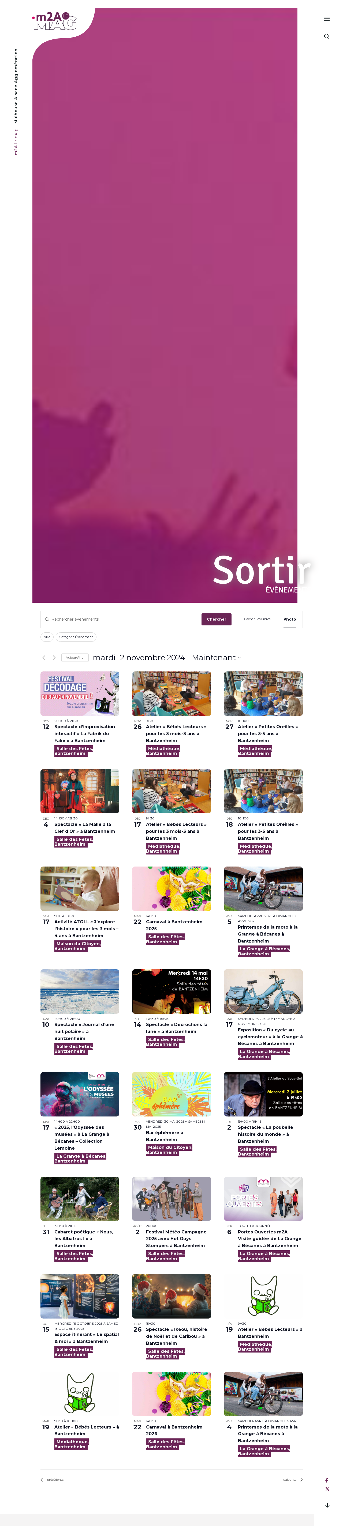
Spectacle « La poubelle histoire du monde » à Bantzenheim (265, 1134)
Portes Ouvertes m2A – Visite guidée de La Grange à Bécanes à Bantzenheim (269, 1238)
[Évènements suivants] (54, 657)
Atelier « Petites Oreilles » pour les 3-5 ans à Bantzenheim (268, 733)
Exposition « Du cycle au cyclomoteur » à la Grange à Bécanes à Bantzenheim (270, 1036)
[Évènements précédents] (43, 657)
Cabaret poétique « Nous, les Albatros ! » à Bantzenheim (83, 1238)
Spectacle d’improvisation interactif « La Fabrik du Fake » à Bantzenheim (84, 733)
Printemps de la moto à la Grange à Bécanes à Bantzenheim (268, 934)
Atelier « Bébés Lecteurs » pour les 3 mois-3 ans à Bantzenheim (176, 733)
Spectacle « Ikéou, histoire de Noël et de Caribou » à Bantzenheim (176, 1336)
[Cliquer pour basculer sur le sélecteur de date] (167, 657)
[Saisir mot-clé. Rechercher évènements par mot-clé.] (121, 619)
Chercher (216, 619)
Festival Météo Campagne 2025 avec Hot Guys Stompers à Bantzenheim (176, 1238)
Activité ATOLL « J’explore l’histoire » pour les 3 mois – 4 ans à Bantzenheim (86, 928)
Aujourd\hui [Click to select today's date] (75, 657)
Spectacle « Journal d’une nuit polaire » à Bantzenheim (84, 1031)
